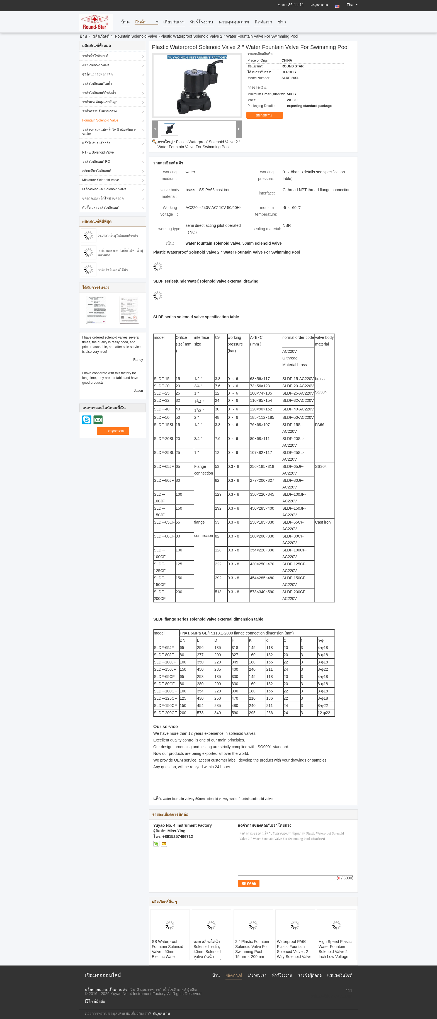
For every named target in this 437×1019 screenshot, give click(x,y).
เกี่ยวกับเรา (173, 22)
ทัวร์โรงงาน (201, 22)
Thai (352, 5)
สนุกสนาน (319, 5)
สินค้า (141, 22)
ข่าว (282, 22)
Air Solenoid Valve (95, 65)
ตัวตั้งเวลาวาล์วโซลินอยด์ (100, 208)
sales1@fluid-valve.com (331, 996)
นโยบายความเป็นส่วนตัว (106, 990)
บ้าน (125, 22)
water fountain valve (178, 799)
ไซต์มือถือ (95, 1001)
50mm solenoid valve (211, 799)
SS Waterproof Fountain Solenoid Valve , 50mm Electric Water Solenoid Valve (167, 951)
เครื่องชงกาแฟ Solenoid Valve (104, 189)
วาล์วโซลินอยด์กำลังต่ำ (99, 93)
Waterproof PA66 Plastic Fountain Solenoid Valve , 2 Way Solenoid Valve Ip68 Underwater (294, 951)
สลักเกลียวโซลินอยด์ (96, 171)
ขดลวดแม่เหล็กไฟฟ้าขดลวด (103, 198)
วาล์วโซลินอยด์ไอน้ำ (97, 84)
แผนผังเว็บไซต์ (339, 975)
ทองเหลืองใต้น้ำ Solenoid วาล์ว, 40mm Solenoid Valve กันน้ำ (206, 949)
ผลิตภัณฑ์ (101, 36)
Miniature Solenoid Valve (100, 180)
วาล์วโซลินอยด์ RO (96, 162)
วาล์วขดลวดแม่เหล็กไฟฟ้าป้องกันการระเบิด (109, 132)
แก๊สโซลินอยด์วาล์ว (96, 143)
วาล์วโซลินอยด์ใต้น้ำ (113, 270)
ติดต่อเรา (263, 22)
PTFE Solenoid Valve (98, 152)
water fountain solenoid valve (251, 799)
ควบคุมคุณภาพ (234, 22)
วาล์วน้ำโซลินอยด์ (95, 56)
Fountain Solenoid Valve (136, 36)
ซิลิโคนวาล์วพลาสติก (97, 74)
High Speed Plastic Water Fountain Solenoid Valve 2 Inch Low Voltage (335, 949)
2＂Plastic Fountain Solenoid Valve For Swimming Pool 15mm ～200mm (252, 949)
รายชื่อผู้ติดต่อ (310, 975)
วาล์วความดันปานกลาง (99, 111)
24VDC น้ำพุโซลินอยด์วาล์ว (118, 236)
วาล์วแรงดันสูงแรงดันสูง (99, 102)
